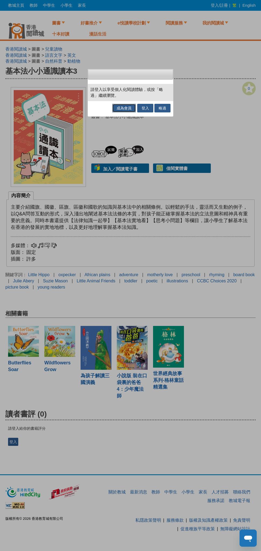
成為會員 (124, 108)
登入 (145, 108)
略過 (162, 108)
